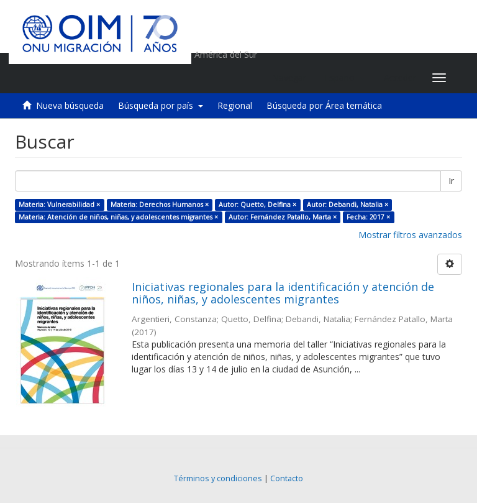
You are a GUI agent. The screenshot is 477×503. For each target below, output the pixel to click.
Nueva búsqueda (70, 105)
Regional (234, 105)
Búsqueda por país (160, 105)
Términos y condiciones (218, 478)
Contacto (286, 478)
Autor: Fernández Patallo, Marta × (283, 217)
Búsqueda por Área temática (324, 105)
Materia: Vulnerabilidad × (59, 204)
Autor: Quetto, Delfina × (257, 204)
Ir (451, 181)
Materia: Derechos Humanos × (160, 204)
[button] (345, 77)
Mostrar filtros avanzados (410, 235)
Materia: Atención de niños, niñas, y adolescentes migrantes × (118, 217)
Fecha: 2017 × (368, 217)
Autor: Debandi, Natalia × (347, 204)
